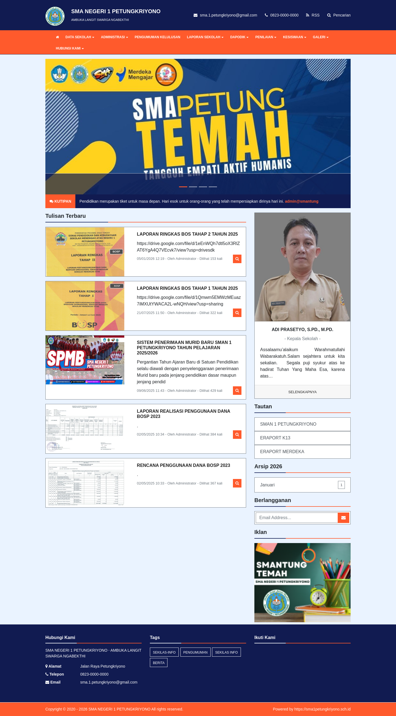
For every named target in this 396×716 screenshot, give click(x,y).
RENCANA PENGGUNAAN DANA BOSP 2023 (183, 465)
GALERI (321, 37)
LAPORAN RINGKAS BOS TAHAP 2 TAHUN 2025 (187, 234)
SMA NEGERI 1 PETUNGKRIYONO (119, 709)
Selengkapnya (302, 392)
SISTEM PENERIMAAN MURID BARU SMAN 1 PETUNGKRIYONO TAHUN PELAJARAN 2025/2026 (184, 347)
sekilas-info (164, 652)
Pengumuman (195, 652)
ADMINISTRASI (114, 37)
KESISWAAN (294, 37)
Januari (302, 485)
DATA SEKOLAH (79, 37)
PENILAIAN (265, 37)
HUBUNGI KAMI (70, 48)
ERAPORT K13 (275, 438)
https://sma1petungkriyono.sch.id (322, 709)
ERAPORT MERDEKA (282, 451)
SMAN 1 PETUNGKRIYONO (288, 424)
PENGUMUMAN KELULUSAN (157, 37)
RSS (313, 15)
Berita (158, 663)
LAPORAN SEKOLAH (205, 37)
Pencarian (339, 15)
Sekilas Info (226, 652)
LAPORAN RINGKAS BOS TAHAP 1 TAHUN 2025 (187, 288)
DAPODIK (239, 37)
